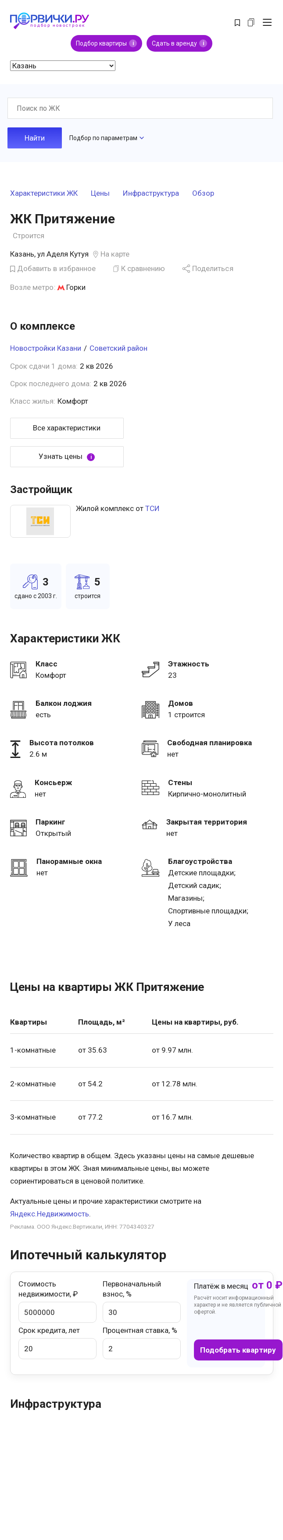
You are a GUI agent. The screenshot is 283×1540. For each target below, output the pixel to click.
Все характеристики (66, 427)
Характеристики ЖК (44, 193)
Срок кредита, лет (57, 1342)
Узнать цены (67, 456)
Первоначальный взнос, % (142, 1301)
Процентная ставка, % (142, 1342)
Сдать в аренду (179, 43)
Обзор (203, 193)
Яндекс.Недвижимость (49, 1213)
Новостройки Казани (45, 348)
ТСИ (152, 508)
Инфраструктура (151, 193)
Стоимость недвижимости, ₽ (57, 1301)
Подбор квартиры (106, 43)
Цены (100, 193)
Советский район (118, 348)
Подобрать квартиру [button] (238, 1350)
